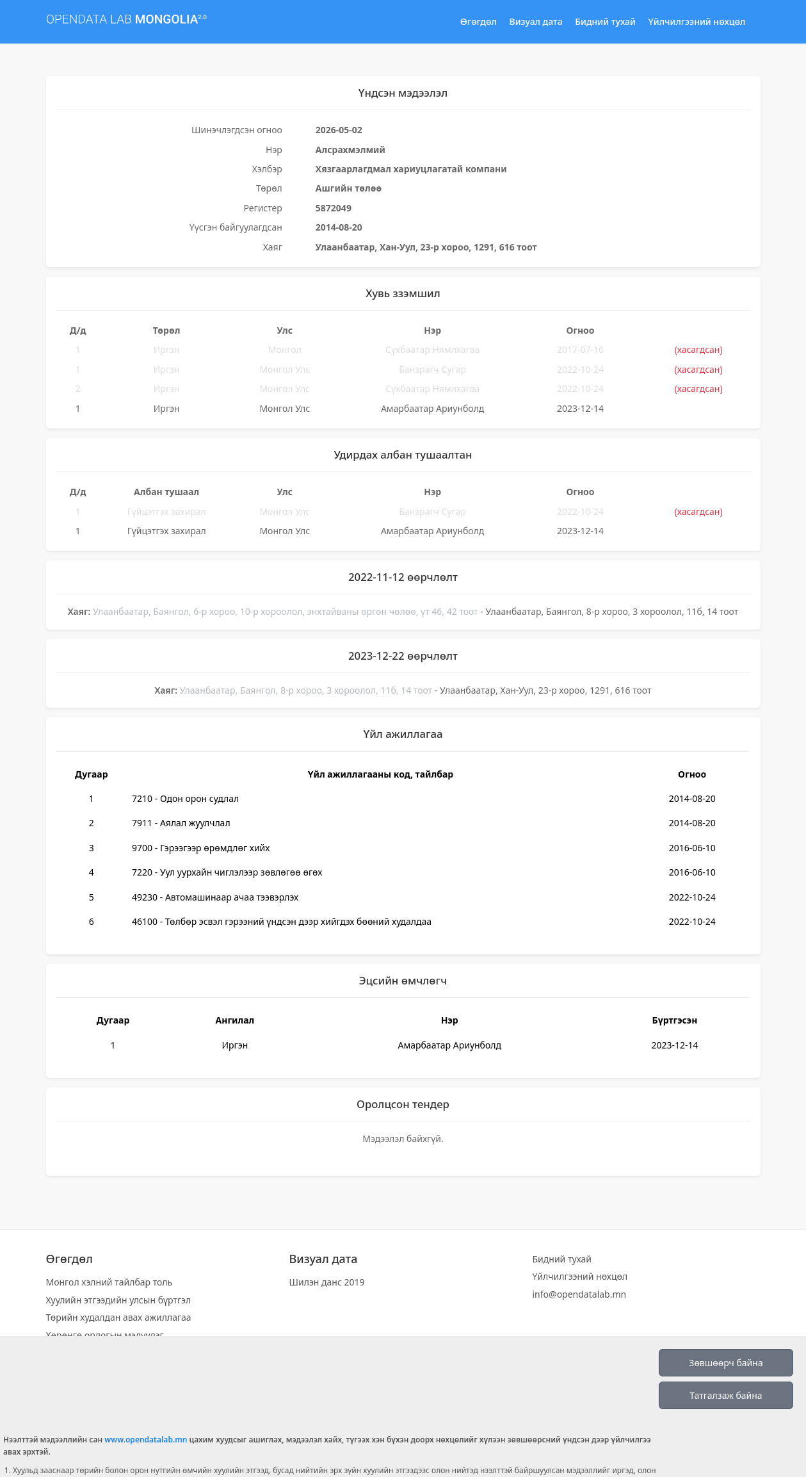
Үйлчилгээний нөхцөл (697, 21)
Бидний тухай (605, 21)
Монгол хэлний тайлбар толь (109, 1282)
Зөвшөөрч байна (725, 1363)
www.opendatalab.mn (145, 1439)
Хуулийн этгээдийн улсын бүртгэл (118, 1300)
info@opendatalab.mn (580, 1294)
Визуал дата (536, 21)
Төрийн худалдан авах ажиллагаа (118, 1317)
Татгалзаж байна (725, 1395)
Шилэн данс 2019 (327, 1282)
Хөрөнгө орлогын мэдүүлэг (105, 1335)
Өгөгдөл (478, 21)
